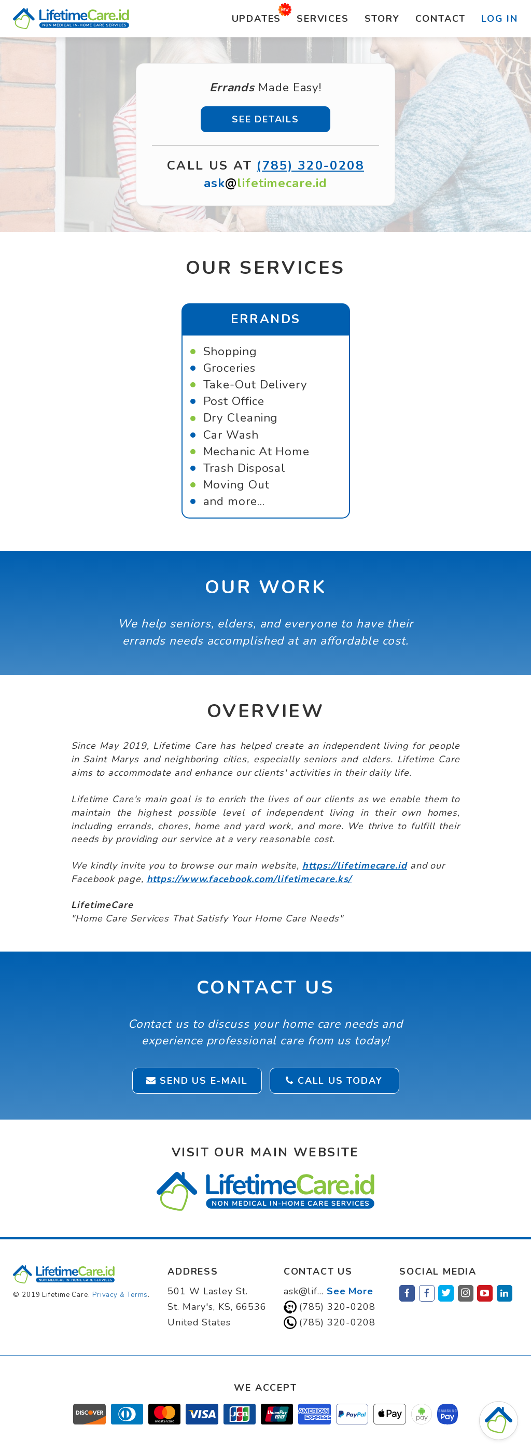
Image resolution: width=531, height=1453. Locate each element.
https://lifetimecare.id (354, 865)
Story (382, 18)
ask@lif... (328, 1291)
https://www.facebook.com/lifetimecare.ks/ (249, 879)
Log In (499, 18)
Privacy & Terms (120, 1295)
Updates (257, 18)
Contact (440, 18)
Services (322, 18)
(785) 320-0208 (310, 165)
